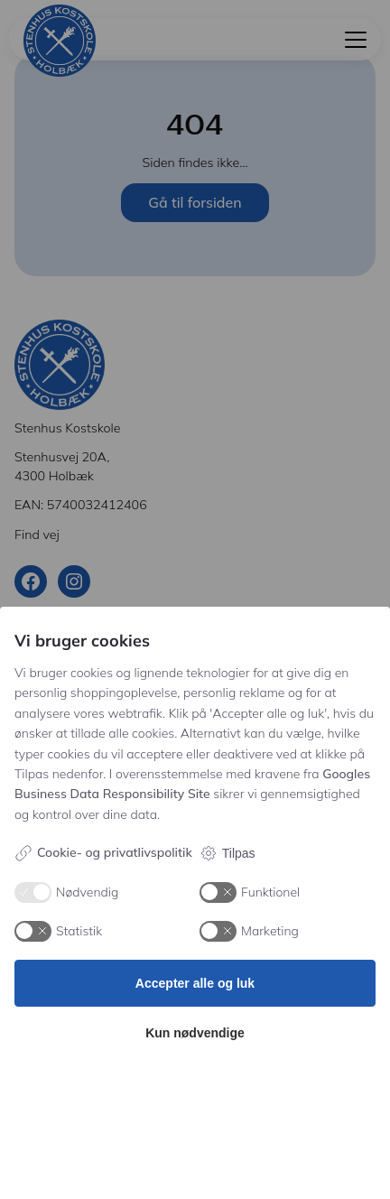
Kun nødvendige (195, 1033)
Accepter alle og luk (195, 983)
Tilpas (227, 853)
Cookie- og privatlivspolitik (103, 853)
